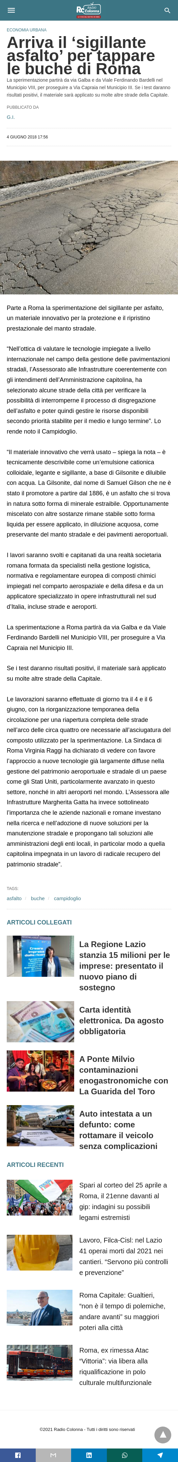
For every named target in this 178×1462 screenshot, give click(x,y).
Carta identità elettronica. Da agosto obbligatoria (121, 1020)
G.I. (11, 117)
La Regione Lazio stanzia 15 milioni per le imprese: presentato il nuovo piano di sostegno (124, 966)
